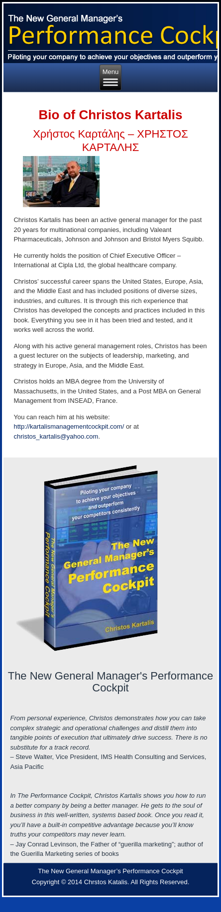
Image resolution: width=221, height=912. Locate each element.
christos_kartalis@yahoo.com (55, 436)
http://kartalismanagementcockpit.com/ (68, 426)
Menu (111, 77)
